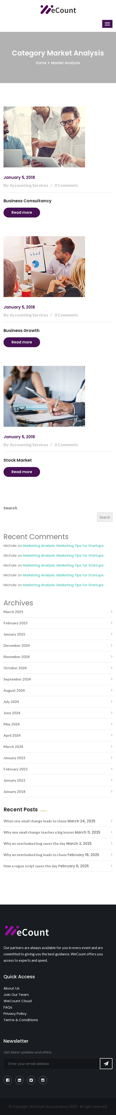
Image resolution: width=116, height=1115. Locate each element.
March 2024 (13, 746)
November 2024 (17, 657)
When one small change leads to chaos (35, 821)
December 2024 (17, 645)
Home (41, 62)
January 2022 (14, 780)
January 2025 (14, 634)
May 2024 (12, 724)
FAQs (8, 1007)
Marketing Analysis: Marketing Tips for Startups (63, 545)
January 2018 (14, 791)
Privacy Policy (15, 1013)
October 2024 (15, 668)
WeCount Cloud (18, 1000)
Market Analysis (65, 62)
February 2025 (16, 623)
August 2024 (14, 690)
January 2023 (14, 758)
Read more (21, 212)
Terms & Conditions (21, 1019)
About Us (11, 988)
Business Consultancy (28, 201)
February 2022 (16, 769)
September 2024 (17, 679)
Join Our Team (16, 994)
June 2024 (12, 713)
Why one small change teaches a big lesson (39, 832)
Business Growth (22, 330)
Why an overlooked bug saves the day (34, 843)
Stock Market (18, 460)
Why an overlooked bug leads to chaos (35, 855)
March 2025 (13, 612)
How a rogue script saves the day (30, 866)
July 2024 (11, 701)
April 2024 (12, 735)
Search (10, 508)
